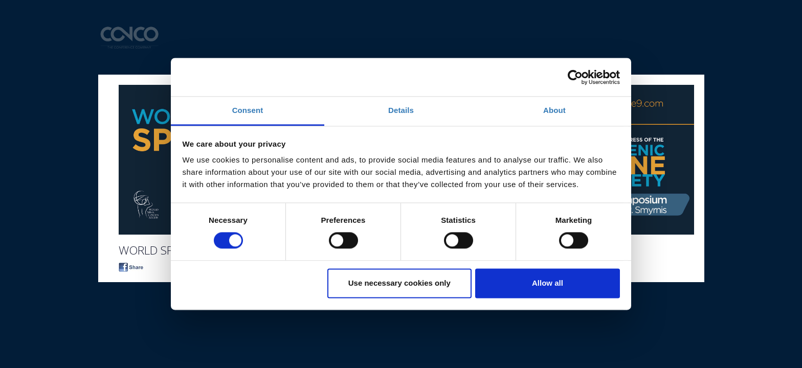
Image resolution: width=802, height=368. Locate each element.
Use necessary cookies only (399, 283)
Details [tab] (401, 110)
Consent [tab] (247, 110)
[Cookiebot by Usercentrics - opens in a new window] (575, 77)
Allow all (547, 283)
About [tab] (554, 110)
